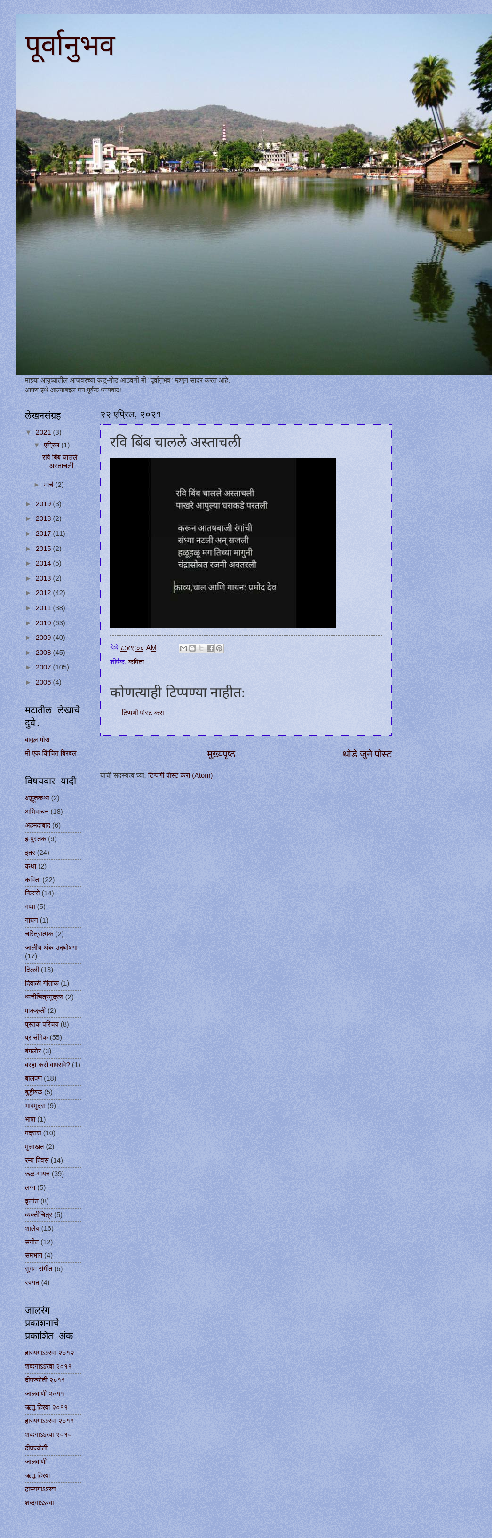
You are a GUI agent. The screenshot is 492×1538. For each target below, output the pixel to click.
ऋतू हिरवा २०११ (46, 1407)
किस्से (32, 893)
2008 (44, 652)
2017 (44, 533)
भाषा (30, 1119)
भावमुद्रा (35, 1105)
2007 (44, 667)
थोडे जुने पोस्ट (367, 754)
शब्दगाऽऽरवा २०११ (48, 1366)
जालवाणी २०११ (44, 1393)
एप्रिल (52, 445)
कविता (136, 662)
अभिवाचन (36, 811)
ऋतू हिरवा (37, 1475)
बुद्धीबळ (33, 1092)
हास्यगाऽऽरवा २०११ (49, 1421)
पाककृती (35, 1010)
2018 (44, 518)
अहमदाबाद (37, 825)
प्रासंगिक (36, 1037)
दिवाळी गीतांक (42, 983)
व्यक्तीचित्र (38, 1215)
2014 (44, 563)
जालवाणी (36, 1462)
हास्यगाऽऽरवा (40, 1489)
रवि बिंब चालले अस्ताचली (60, 462)
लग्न (30, 1187)
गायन (31, 920)
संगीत (32, 1242)
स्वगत (32, 1282)
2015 (44, 548)
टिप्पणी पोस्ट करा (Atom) (180, 775)
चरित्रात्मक (39, 934)
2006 (44, 682)
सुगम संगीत (38, 1269)
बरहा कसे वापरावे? (47, 1064)
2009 (44, 637)
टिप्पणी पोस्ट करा (143, 713)
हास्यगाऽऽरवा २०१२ (49, 1352)
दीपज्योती (36, 1448)
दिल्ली (32, 969)
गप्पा (30, 906)
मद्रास (33, 1133)
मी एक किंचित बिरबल (51, 753)
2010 (44, 623)
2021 (44, 432)
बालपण (33, 1078)
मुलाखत (34, 1146)
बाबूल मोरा (37, 739)
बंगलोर (33, 1051)
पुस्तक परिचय (42, 1024)
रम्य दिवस (37, 1160)
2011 (44, 608)
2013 (44, 578)
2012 (44, 593)
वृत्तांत (32, 1201)
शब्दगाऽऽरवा (39, 1502)
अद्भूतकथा (37, 798)
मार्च (49, 484)
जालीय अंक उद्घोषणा (51, 947)
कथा (30, 866)
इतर (30, 852)
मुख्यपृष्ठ (221, 754)
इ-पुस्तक (35, 839)
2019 (44, 504)
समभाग (33, 1255)
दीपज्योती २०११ (45, 1380)
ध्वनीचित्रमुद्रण (44, 997)
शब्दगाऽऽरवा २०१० (48, 1434)
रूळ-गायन (37, 1174)
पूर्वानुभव (70, 45)
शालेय (32, 1228)
